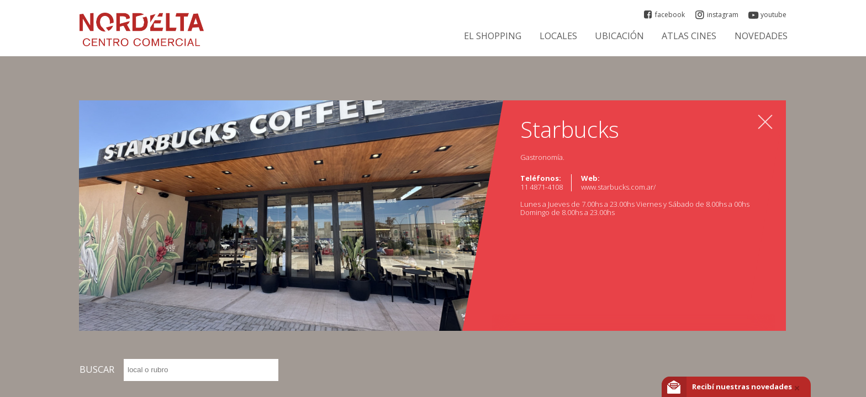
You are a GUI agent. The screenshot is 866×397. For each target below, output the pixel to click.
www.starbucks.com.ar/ (618, 187)
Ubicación (619, 36)
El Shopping (492, 36)
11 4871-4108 (541, 187)
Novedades (761, 36)
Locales (558, 36)
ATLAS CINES (689, 36)
